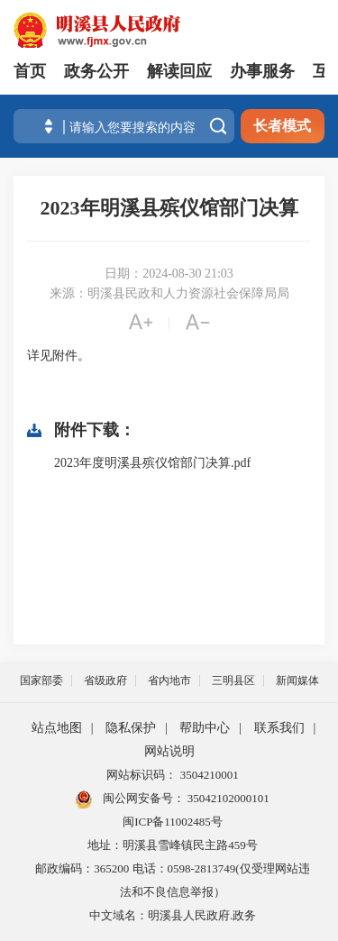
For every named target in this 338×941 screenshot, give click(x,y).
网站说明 (169, 751)
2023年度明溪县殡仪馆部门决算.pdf (152, 463)
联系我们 (279, 728)
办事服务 (262, 71)
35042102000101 (227, 798)
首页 (30, 71)
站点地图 (57, 728)
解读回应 (179, 71)
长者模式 (282, 125)
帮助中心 (204, 728)
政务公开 (96, 71)
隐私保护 (130, 728)
